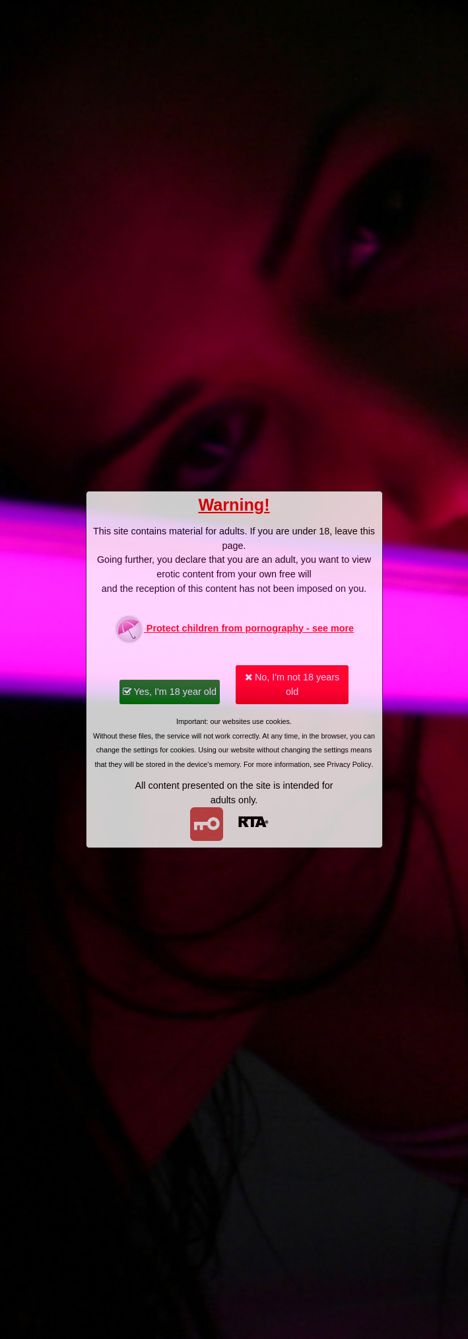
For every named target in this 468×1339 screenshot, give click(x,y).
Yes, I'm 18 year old (170, 691)
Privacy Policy (349, 764)
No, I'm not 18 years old (292, 684)
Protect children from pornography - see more (234, 629)
